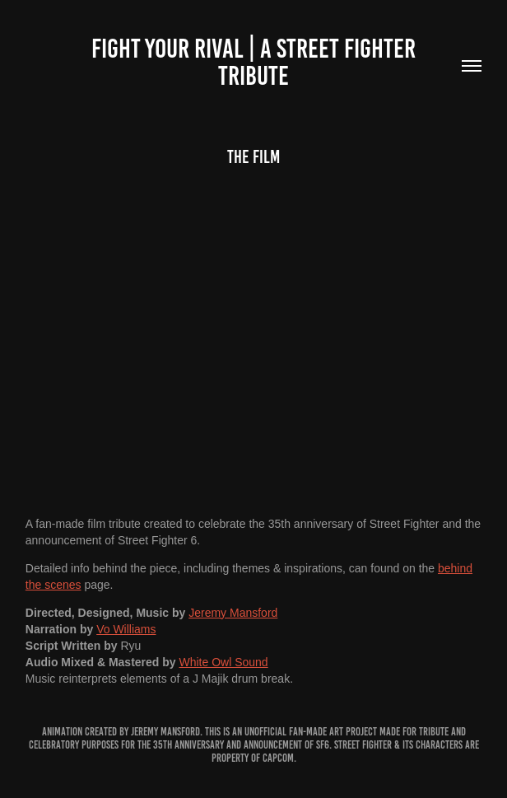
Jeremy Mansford (232, 612)
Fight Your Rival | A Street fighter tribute (256, 62)
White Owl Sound (223, 662)
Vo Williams (126, 629)
